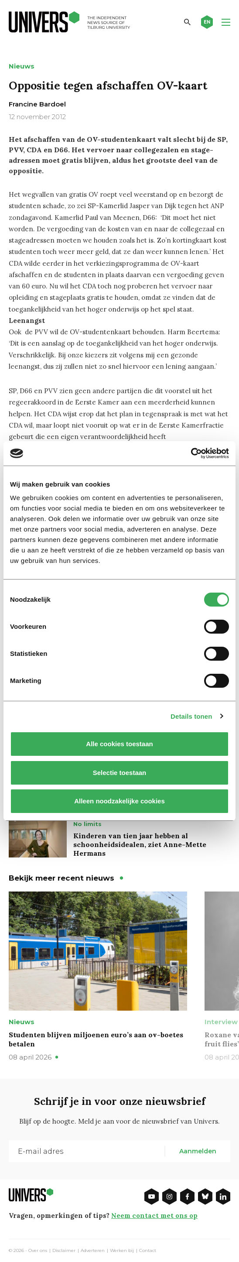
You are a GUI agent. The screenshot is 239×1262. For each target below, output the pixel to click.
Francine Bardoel (37, 104)
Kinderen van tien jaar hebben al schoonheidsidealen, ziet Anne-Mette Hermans (139, 844)
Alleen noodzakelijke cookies (119, 801)
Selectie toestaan (120, 772)
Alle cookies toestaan (119, 744)
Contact (147, 1250)
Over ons (37, 1250)
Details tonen (191, 716)
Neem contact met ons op (154, 1215)
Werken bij (122, 1250)
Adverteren (93, 1250)
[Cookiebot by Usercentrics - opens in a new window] (191, 453)
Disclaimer (63, 1250)
